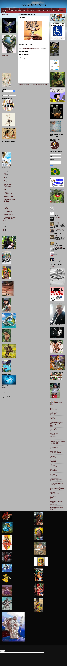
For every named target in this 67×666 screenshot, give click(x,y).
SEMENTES (52, 497)
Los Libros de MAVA (53, 466)
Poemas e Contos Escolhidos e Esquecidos (57, 488)
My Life (51, 473)
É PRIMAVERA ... (6, 188)
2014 (4, 233)
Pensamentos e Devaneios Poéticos (56, 479)
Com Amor (52, 430)
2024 (4, 170)
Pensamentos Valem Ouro (54, 480)
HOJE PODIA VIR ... (7, 201)
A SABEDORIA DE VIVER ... (8, 186)
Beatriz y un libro (53, 414)
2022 (4, 222)
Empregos (30, 8)
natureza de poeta (58, 401)
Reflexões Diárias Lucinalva (54, 493)
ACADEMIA (13, 8)
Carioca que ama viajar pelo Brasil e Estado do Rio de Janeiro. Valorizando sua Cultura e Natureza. (57, 424)
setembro (5, 174)
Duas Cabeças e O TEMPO (54, 443)
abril (4, 181)
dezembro (5, 171)
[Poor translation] (3, 651)
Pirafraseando (52, 484)
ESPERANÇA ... (6, 208)
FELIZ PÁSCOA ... (57, 222)
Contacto (3, 12)
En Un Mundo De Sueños (54, 447)
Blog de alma (52, 417)
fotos (40, 8)
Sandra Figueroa (53, 496)
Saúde (39, 10)
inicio (3, 8)
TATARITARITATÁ (53, 506)
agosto (5, 176)
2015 (4, 232)
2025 (4, 169)
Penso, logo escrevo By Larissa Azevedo (56, 483)
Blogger (36, 643)
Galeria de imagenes (47, 8)
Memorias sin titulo (53, 469)
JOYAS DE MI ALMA (53, 460)
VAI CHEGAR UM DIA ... (7, 195)
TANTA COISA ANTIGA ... (58, 229)
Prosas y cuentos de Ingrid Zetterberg (56, 489)
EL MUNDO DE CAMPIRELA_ (54, 446)
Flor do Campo (52, 455)
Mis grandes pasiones (53, 470)
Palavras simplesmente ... (54, 478)
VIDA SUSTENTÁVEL (47, 10)
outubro (5, 173)
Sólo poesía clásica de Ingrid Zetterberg (56, 501)
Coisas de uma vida (53, 429)
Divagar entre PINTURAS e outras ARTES (56, 440)
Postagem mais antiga (43, 84)
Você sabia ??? (59, 10)
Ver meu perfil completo (58, 402)
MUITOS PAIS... (6, 215)
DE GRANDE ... (56, 242)
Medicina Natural (18, 10)
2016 (4, 230)
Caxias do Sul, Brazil (5, 14)
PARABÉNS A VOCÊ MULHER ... (9, 214)
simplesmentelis (53, 500)
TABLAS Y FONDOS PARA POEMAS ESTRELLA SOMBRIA (56, 504)
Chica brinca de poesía (54, 428)
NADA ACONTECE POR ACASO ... (9, 193)
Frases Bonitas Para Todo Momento (56, 457)
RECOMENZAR (52, 492)
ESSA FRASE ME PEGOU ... (8, 211)
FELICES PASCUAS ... (57, 258)
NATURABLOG (52, 474)
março (5, 183)
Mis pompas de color (53, 471)
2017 (4, 229)
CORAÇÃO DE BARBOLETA (54, 433)
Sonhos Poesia (52, 502)
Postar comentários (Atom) (25, 86)
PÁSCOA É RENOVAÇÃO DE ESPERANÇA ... (8, 185)
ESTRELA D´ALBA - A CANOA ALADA (56, 452)
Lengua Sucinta (52, 464)
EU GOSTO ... (6, 204)
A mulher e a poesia (53, 409)
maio (5, 180)
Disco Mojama (52, 434)
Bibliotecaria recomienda (54, 416)
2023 (4, 220)
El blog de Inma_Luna (53, 444)
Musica (24, 10)
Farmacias (36, 8)
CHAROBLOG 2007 (53, 426)
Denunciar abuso (5, 55)
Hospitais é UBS (56, 8)
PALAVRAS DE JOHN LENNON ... (9, 203)
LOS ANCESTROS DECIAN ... (8, 210)
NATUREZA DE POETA (33, 5)
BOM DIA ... (52, 266)
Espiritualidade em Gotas (54, 451)
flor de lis (51, 453)
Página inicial (34, 84)
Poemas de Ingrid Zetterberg (55, 487)
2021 (4, 223)
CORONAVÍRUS (23, 8)
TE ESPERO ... (6, 207)
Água (18, 8)
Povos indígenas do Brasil (31, 10)
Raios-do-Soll (52, 491)
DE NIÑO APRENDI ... (57, 217)
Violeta (51, 509)
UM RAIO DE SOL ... (7, 190)
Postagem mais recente (24, 84)
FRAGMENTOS (52, 456)
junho (5, 178)
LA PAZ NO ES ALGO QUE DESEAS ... (10, 217)
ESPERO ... (56, 212)
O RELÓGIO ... (6, 192)
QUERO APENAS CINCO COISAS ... (9, 196)
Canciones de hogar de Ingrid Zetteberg (56, 422)
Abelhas (7, 8)
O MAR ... (5, 189)
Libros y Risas (52, 465)
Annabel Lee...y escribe (54, 412)
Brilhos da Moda (52, 418)
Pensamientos (52, 482)
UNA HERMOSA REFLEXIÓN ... (59, 247)
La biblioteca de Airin (53, 462)
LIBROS (11, 10)
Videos (53, 10)
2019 (4, 226)
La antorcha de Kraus (53, 461)
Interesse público (5, 10)
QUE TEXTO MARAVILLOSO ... (8, 218)
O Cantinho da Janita (53, 475)
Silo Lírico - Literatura (53, 498)
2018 (4, 227)
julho (5, 177)
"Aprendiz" (51, 408)
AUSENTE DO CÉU (53, 413)
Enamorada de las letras (54, 448)
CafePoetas (52, 421)
